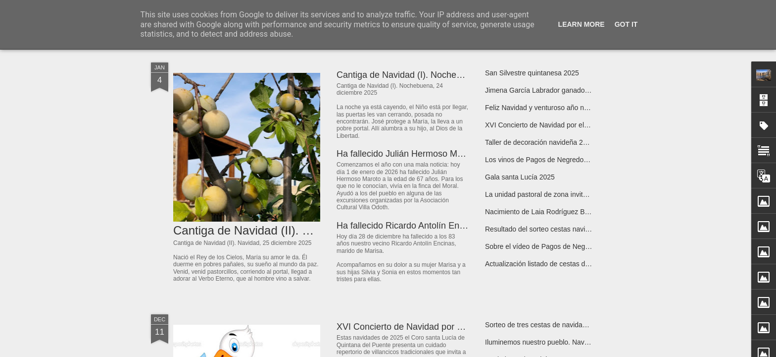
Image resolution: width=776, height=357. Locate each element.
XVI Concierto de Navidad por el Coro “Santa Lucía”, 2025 (574, 125)
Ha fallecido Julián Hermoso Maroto (407, 154)
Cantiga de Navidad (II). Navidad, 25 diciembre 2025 (311, 230)
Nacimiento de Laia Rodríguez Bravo (541, 212)
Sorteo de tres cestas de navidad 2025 (544, 325)
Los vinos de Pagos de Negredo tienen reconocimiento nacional (583, 160)
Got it (626, 24)
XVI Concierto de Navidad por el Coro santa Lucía (435, 327)
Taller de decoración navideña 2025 (539, 142)
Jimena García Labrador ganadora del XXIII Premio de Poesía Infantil (591, 90)
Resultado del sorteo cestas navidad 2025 (549, 229)
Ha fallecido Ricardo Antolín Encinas (408, 226)
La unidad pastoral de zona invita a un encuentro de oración (577, 194)
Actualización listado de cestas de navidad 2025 (558, 264)
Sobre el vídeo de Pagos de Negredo (542, 246)
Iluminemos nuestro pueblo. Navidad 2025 (550, 342)
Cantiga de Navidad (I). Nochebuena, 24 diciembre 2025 (448, 75)
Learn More (581, 24)
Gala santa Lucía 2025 (520, 177)
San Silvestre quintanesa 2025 (532, 73)
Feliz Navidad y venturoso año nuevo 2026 (550, 108)
